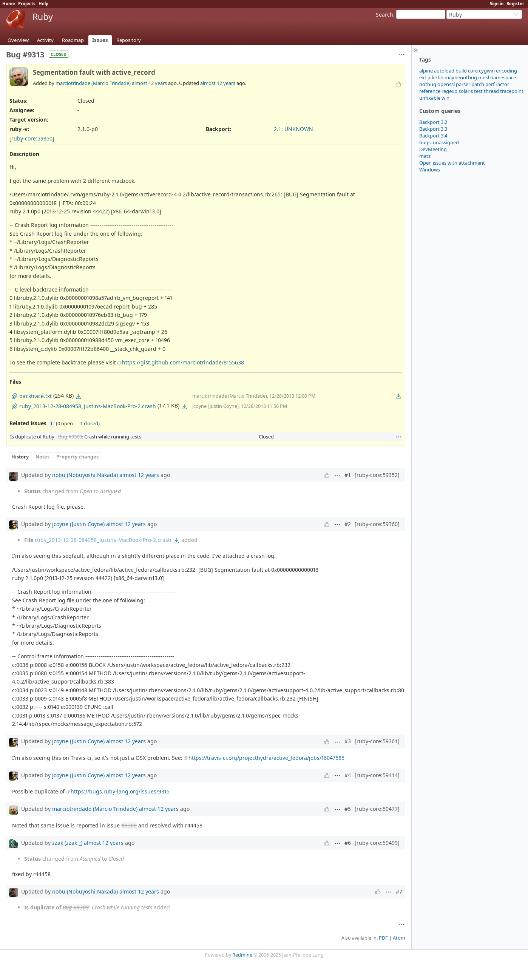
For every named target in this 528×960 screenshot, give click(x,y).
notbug (427, 84)
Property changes (77, 457)
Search (384, 14)
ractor (502, 84)
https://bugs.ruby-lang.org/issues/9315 (120, 791)
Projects (27, 3)
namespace (503, 77)
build (461, 70)
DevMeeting (433, 149)
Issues (100, 40)
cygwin (487, 70)
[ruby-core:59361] (377, 741)
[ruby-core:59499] (377, 842)
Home (8, 3)
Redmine (242, 955)
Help (43, 3)
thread (491, 91)
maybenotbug (461, 77)
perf (489, 84)
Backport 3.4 (433, 135)
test (478, 91)
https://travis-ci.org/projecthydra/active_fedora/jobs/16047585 (266, 757)
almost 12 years (149, 83)
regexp (449, 91)
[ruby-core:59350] (31, 138)
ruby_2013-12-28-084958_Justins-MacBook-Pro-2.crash (103, 539)
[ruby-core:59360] (377, 524)
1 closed (89, 423)
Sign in (496, 3)
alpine (426, 70)
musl (483, 77)
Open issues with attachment (452, 162)
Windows (429, 169)
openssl (446, 84)
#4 (347, 775)
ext (422, 77)
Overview (18, 40)
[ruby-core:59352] (377, 474)
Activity (45, 40)
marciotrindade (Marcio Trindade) (93, 83)
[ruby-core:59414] (377, 775)
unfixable (429, 97)
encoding (506, 70)
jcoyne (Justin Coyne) (78, 524)
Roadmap (73, 40)
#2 (347, 524)
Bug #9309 (70, 436)
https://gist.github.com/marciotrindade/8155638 (183, 362)
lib (440, 77)
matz (425, 156)
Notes (42, 457)
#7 (399, 891)
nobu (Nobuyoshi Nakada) (85, 474)
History (20, 457)
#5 (347, 808)
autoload (444, 70)
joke (432, 77)
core (473, 70)
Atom (399, 938)
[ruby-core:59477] (377, 808)
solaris (466, 91)
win (445, 97)
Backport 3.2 (433, 122)
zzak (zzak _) (67, 842)
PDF (383, 938)
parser (463, 84)
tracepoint (511, 91)
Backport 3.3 (433, 128)
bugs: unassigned (439, 142)
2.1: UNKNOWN (293, 129)
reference (429, 91)
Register (515, 3)
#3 (347, 741)
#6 (347, 842)
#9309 (129, 825)
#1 (347, 474)
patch (477, 84)
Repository (128, 40)
